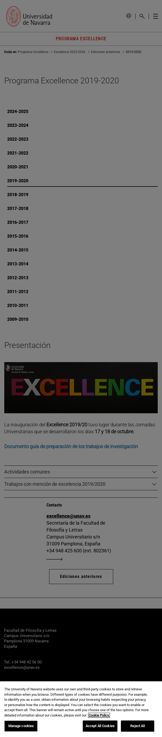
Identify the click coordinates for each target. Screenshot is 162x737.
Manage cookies (21, 726)
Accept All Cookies (100, 726)
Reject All (137, 726)
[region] (81, 709)
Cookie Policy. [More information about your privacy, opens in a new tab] (99, 715)
